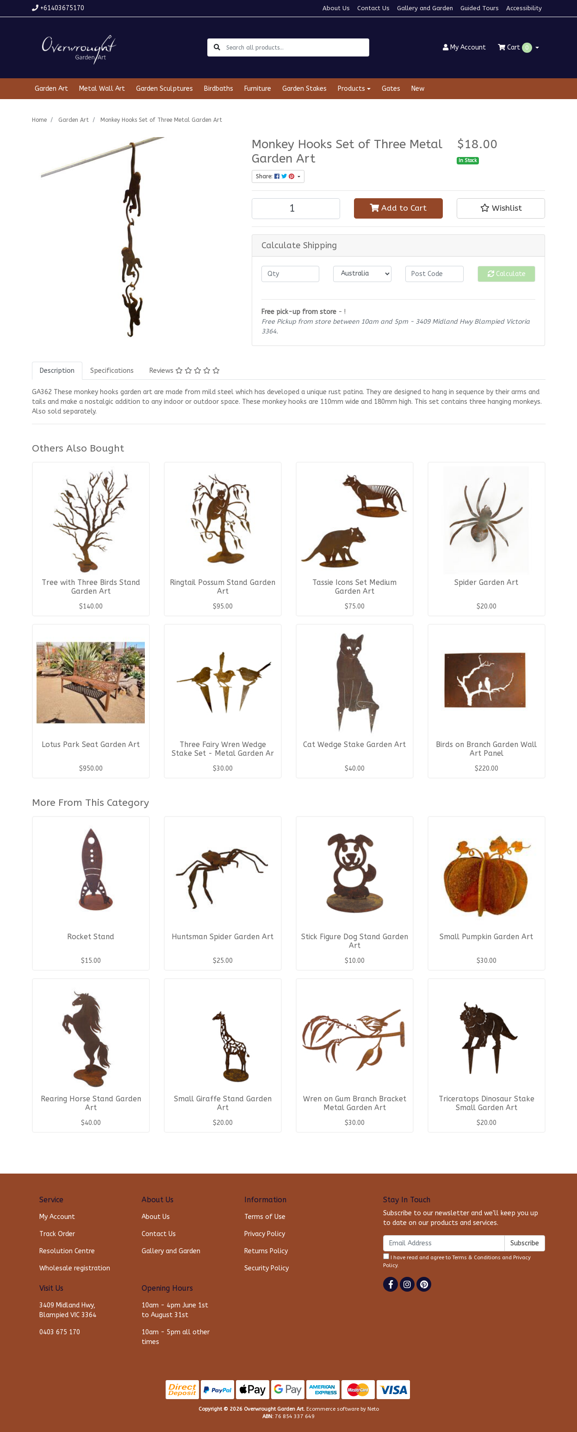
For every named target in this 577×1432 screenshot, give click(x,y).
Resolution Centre (67, 1251)
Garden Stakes (304, 89)
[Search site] (217, 47)
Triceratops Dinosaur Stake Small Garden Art (486, 1103)
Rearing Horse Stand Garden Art (91, 1103)
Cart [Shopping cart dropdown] (516, 48)
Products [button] (351, 89)
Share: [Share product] (276, 176)
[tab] (57, 371)
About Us (336, 8)
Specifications (112, 371)
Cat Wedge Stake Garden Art (354, 745)
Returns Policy (266, 1251)
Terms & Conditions (476, 1258)
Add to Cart (398, 208)
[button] (501, 208)
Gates (391, 89)
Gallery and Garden (425, 8)
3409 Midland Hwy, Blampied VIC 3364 (67, 1310)
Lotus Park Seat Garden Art (91, 745)
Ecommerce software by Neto (342, 1409)
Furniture (257, 89)
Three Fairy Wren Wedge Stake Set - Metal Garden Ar (223, 749)
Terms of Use (264, 1217)
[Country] (362, 274)
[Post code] (434, 274)
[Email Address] (444, 1243)
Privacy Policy (264, 1234)
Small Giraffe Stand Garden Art (223, 1103)
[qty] (290, 274)
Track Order (57, 1234)
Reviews (184, 371)
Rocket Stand (90, 937)
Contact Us (373, 8)
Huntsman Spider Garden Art (222, 937)
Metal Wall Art (102, 89)
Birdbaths (218, 89)
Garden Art (51, 89)
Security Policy (266, 1268)
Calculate (507, 274)
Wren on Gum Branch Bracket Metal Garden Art (354, 1103)
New (417, 89)
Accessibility (524, 8)
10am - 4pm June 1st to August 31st (175, 1310)
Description (57, 371)
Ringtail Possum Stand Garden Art (222, 587)
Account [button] (464, 47)
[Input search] (297, 47)
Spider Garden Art (486, 582)
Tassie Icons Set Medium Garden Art (354, 587)
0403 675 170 (59, 1332)
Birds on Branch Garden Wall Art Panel (486, 749)
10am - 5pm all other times (176, 1337)
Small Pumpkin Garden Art (486, 937)
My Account (57, 1217)
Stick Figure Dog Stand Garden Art (354, 941)
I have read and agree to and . (457, 1261)
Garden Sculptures (164, 89)
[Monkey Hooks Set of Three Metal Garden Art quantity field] (296, 208)
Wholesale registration (74, 1268)
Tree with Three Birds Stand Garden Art (91, 587)
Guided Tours (479, 8)
